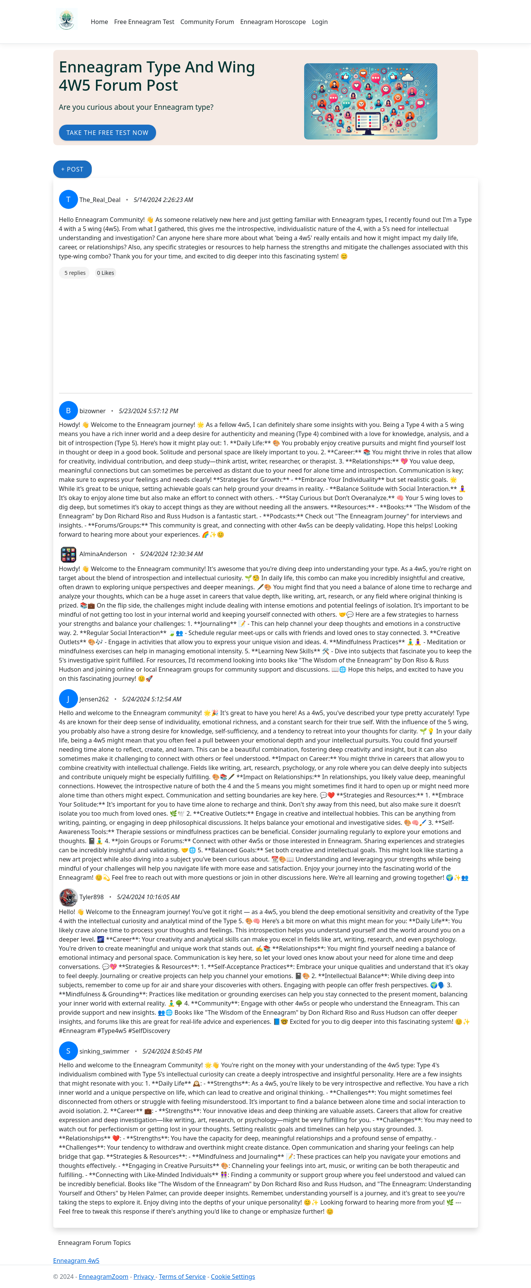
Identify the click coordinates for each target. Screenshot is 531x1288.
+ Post (72, 169)
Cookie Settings (233, 1276)
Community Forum (207, 22)
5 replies (75, 272)
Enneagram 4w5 (76, 1260)
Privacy (145, 1276)
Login (320, 22)
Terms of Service (182, 1276)
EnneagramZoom (103, 1276)
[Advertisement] (265, 332)
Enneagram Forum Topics (94, 1242)
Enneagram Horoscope (273, 22)
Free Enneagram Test (144, 22)
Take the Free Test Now (108, 132)
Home (99, 22)
